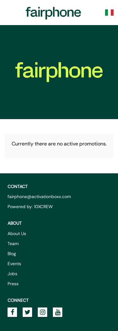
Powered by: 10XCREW (30, 206)
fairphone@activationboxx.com (39, 196)
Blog (12, 253)
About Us (17, 233)
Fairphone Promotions (53, 12)
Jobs (12, 273)
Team (13, 243)
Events (14, 263)
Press (13, 283)
